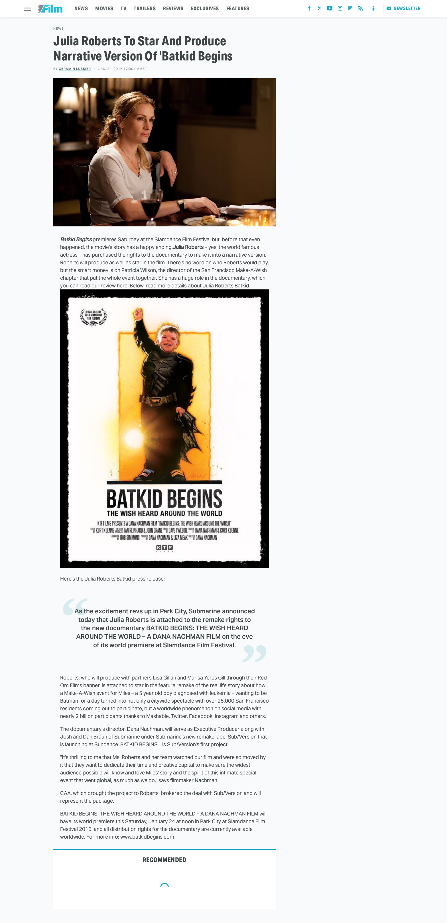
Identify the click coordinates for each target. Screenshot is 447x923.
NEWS (81, 8)
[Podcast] (373, 8)
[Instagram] (340, 9)
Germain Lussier (75, 69)
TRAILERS (145, 8)
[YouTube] (330, 9)
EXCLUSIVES (205, 8)
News (58, 29)
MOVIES (104, 8)
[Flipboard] (350, 9)
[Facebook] (309, 9)
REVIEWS (173, 8)
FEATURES (237, 8)
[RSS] (360, 9)
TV (123, 8)
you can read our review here (93, 285)
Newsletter (403, 8)
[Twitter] (319, 9)
